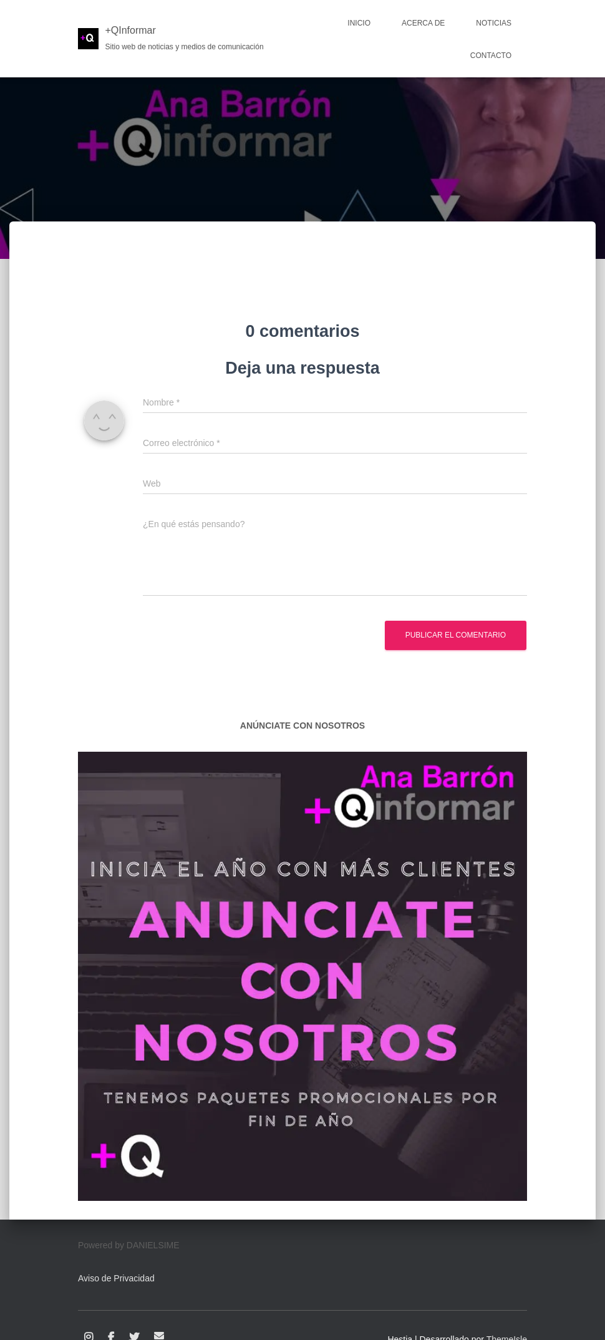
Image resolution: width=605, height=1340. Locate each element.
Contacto (490, 55)
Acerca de (423, 23)
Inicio (358, 23)
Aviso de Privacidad (116, 1278)
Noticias (493, 23)
